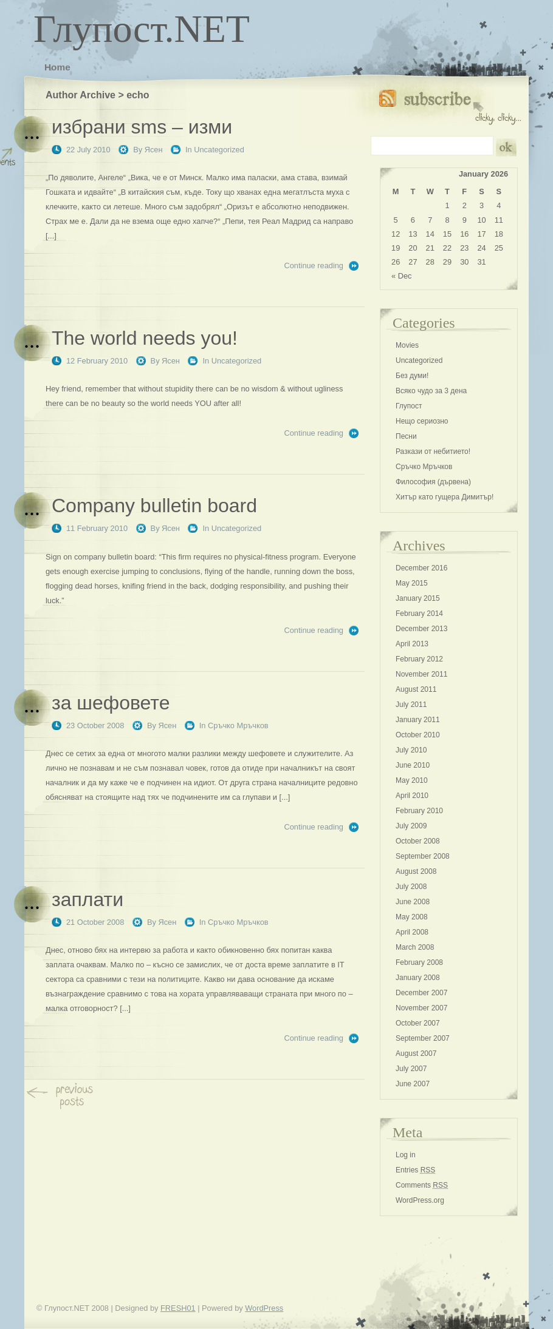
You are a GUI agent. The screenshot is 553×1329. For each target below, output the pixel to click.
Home (57, 67)
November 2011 (421, 674)
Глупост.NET (141, 28)
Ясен (154, 149)
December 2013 (421, 628)
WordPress (264, 1308)
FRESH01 (178, 1308)
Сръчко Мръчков (238, 725)
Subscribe (450, 105)
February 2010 (419, 811)
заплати (87, 899)
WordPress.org (420, 1200)
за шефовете (111, 703)
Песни (406, 436)
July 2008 (411, 886)
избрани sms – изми (142, 127)
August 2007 (416, 1053)
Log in (406, 1155)
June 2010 (413, 765)
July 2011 (411, 704)
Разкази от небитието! (433, 451)
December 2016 (421, 568)
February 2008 (419, 962)
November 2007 (421, 1008)
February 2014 (419, 613)
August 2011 (416, 689)
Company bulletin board (154, 505)
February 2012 (419, 659)
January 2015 (418, 598)
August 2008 (416, 871)
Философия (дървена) (433, 482)
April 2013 (412, 644)
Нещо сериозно (422, 421)
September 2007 (423, 1038)
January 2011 (418, 719)
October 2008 (418, 841)
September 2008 (423, 856)
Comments (422, 1185)
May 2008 (412, 917)
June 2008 (413, 902)
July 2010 (411, 750)
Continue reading (313, 265)
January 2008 (418, 977)
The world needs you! (145, 338)
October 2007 (418, 1023)
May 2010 (412, 780)
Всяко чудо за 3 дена (431, 391)
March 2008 (415, 947)
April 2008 (412, 932)
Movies (407, 345)
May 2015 (412, 583)
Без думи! (412, 375)
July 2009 (411, 826)
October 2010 (418, 735)
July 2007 (411, 1068)
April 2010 (412, 795)
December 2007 (421, 993)
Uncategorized (219, 149)
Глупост (409, 406)
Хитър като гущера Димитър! (444, 497)
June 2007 (413, 1084)
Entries (415, 1170)
